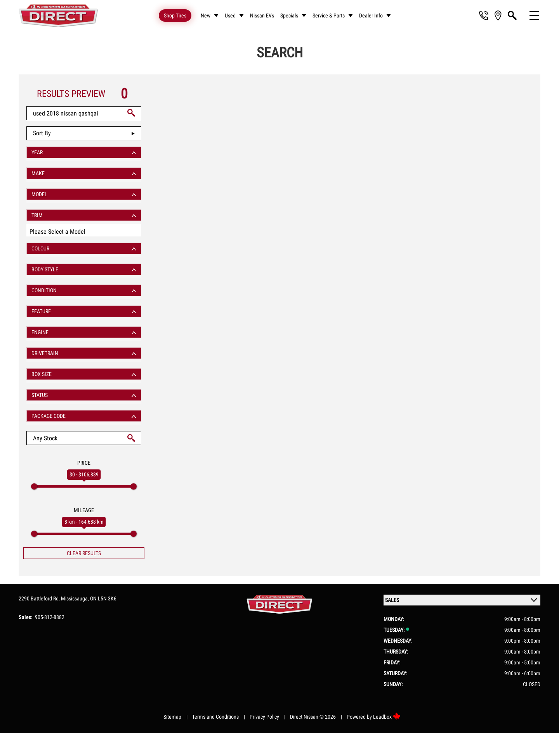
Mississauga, (75, 598)
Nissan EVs (262, 15)
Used (230, 15)
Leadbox (387, 717)
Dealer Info (371, 15)
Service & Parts (328, 15)
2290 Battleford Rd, (40, 598)
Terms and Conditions (215, 717)
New (205, 15)
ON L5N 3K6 (103, 598)
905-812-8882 (49, 617)
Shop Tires (175, 15)
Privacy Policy (264, 717)
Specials (289, 15)
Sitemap (172, 717)
